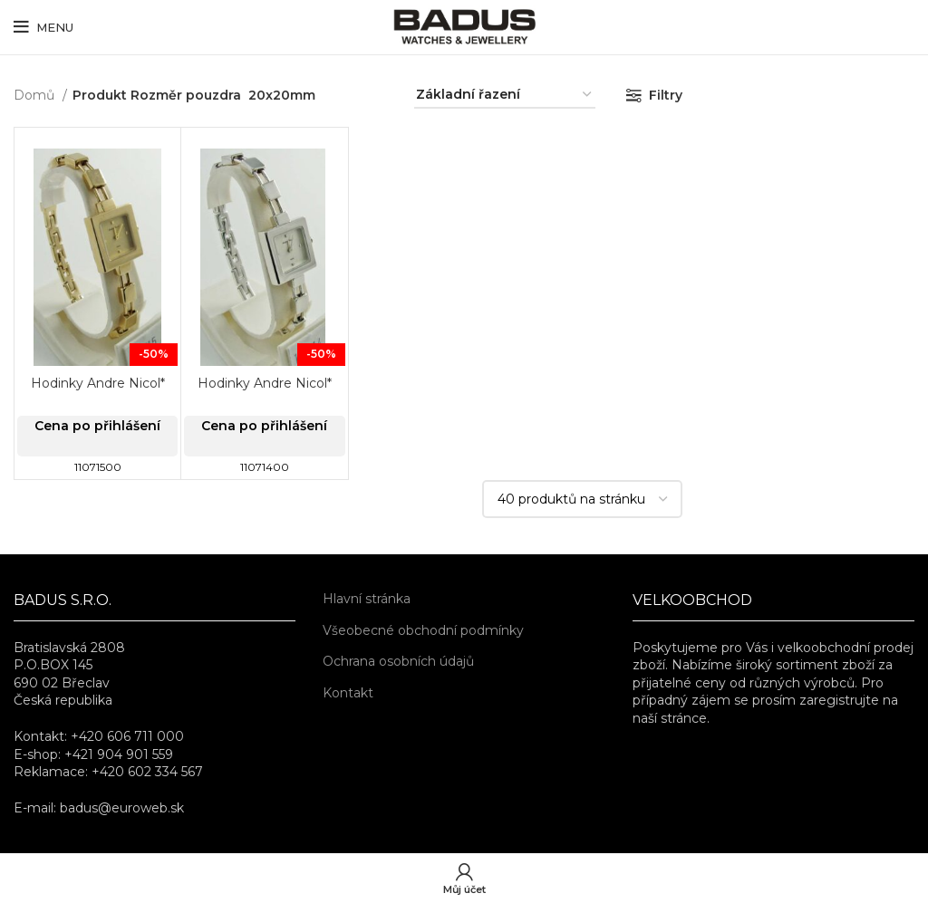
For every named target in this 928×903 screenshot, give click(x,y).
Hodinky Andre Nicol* (98, 383)
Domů (36, 95)
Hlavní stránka (367, 599)
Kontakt (348, 693)
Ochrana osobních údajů (398, 661)
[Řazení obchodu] (504, 95)
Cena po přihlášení (97, 426)
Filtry (665, 95)
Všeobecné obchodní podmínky (423, 630)
